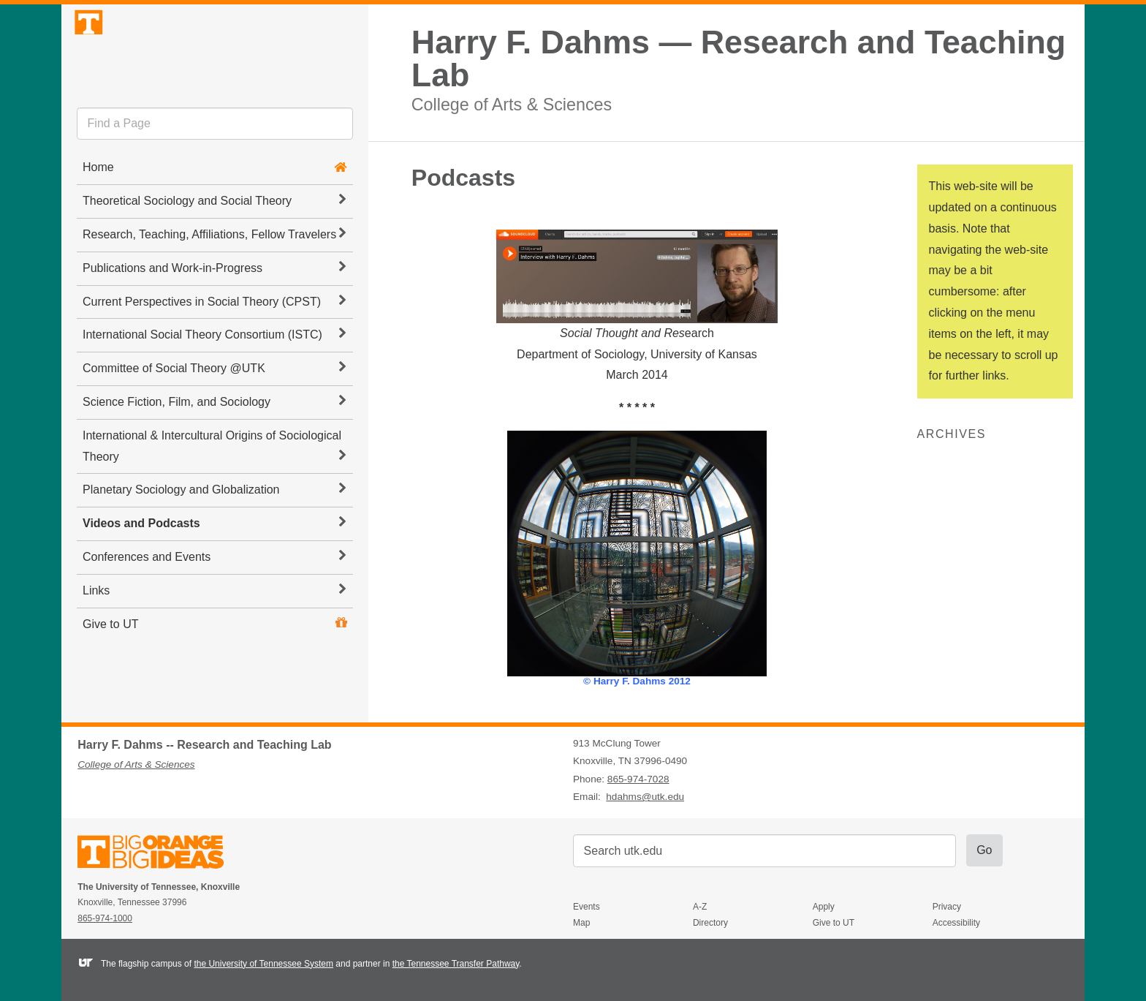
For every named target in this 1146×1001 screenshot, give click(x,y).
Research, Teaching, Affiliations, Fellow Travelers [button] (214, 275)
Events (586, 907)
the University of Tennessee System (263, 964)
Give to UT (110, 664)
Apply (824, 907)
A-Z (700, 907)
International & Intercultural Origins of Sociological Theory (214, 486)
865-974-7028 (638, 779)
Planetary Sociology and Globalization (214, 530)
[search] (215, 164)
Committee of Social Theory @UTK (214, 408)
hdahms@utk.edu (645, 796)
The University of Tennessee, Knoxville (214, 68)
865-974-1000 (104, 918)
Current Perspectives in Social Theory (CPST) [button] (214, 341)
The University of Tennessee (159, 854)
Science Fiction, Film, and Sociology (214, 442)
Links (214, 630)
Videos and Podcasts (214, 563)
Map (581, 923)
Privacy (947, 907)
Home (98, 208)
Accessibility (956, 923)
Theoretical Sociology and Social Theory (214, 241)
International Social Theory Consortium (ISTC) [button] (214, 375)
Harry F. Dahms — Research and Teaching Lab (738, 58)
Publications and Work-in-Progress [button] (214, 307)
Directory (710, 923)
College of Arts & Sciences (511, 104)
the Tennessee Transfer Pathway (456, 964)
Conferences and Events (214, 597)
